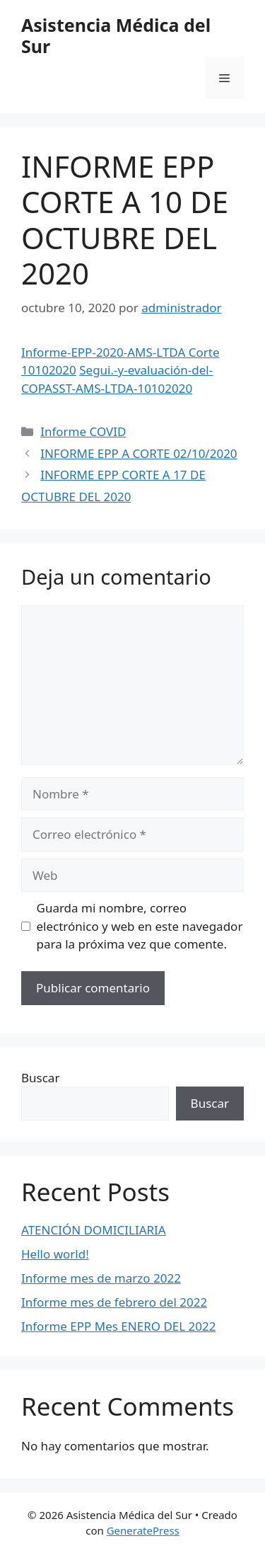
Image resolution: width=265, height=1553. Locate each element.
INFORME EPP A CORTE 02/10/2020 (138, 453)
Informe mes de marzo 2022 (101, 1278)
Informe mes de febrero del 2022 (114, 1302)
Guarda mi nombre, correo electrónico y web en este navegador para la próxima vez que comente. (140, 926)
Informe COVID (83, 431)
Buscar (40, 1078)
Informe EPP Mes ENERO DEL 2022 (118, 1326)
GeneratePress (143, 1530)
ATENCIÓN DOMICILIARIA (93, 1230)
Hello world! (55, 1254)
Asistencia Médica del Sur (116, 35)
